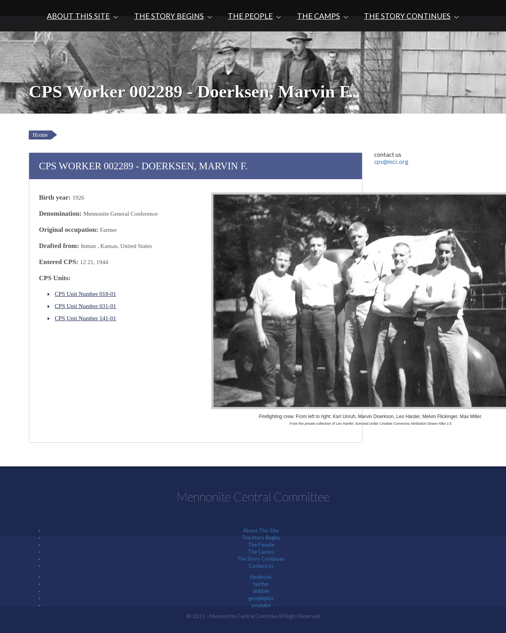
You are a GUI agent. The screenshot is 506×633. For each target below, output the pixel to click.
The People (250, 15)
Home (40, 135)
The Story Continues (408, 15)
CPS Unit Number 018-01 (85, 294)
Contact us (261, 566)
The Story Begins (168, 15)
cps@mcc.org (391, 161)
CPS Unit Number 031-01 (85, 306)
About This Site (77, 15)
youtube (261, 605)
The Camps (319, 15)
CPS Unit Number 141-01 (85, 318)
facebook (261, 577)
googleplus (260, 598)
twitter (261, 584)
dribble (261, 591)
